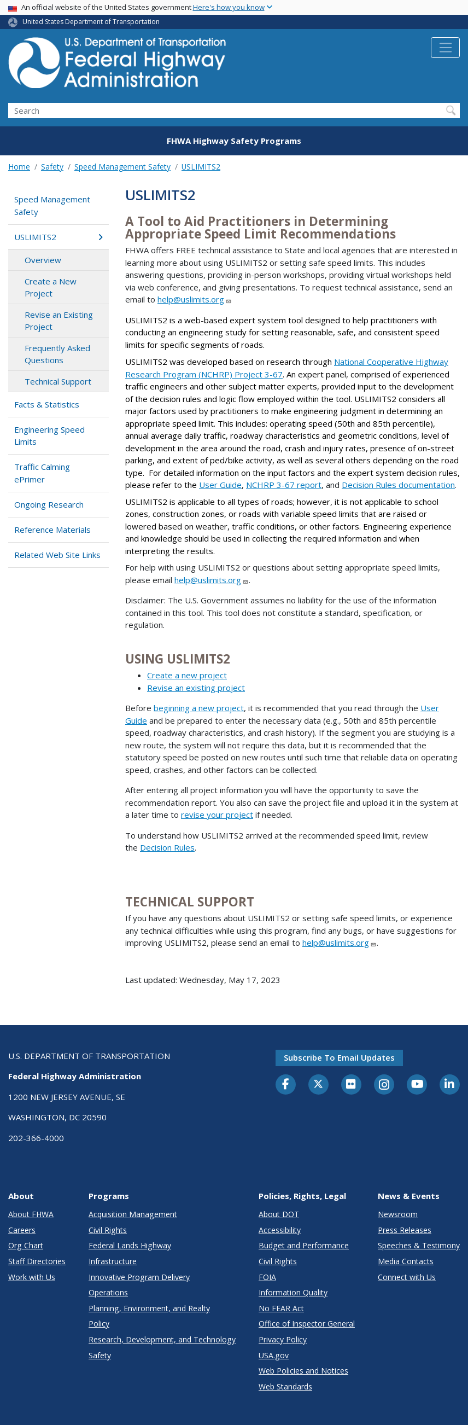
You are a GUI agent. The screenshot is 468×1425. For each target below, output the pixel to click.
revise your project (217, 814)
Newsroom (398, 1214)
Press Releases (404, 1230)
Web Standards (285, 1386)
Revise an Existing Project (59, 321)
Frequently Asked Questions (57, 354)
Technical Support (58, 381)
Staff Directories (37, 1261)
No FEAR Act (281, 1308)
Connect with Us (407, 1277)
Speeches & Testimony (419, 1245)
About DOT (279, 1214)
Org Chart (25, 1245)
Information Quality (293, 1292)
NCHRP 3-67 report (283, 484)
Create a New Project (51, 287)
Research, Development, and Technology (162, 1339)
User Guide (220, 484)
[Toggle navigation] (445, 47)
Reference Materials (52, 529)
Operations (108, 1292)
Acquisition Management (133, 1214)
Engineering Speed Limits (49, 435)
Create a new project (187, 675)
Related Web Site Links (57, 554)
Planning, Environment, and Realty (149, 1308)
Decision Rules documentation (398, 484)
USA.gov (274, 1355)
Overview (43, 259)
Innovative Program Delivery (139, 1277)
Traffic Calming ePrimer (42, 473)
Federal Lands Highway (130, 1245)
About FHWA (31, 1214)
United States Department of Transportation (91, 21)
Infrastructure (113, 1261)
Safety (52, 166)
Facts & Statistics (46, 404)
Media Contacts (406, 1261)
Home (19, 166)
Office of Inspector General (307, 1323)
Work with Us (31, 1277)
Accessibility (280, 1230)
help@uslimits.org (194, 299)
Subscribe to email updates (339, 1057)
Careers (22, 1230)
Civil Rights (108, 1230)
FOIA (267, 1277)
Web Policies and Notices (303, 1370)
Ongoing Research (49, 504)
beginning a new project (199, 707)
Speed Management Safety (122, 166)
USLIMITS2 (201, 166)
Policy (99, 1323)
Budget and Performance (304, 1245)
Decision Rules (167, 847)
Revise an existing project (196, 687)
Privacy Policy (283, 1339)
